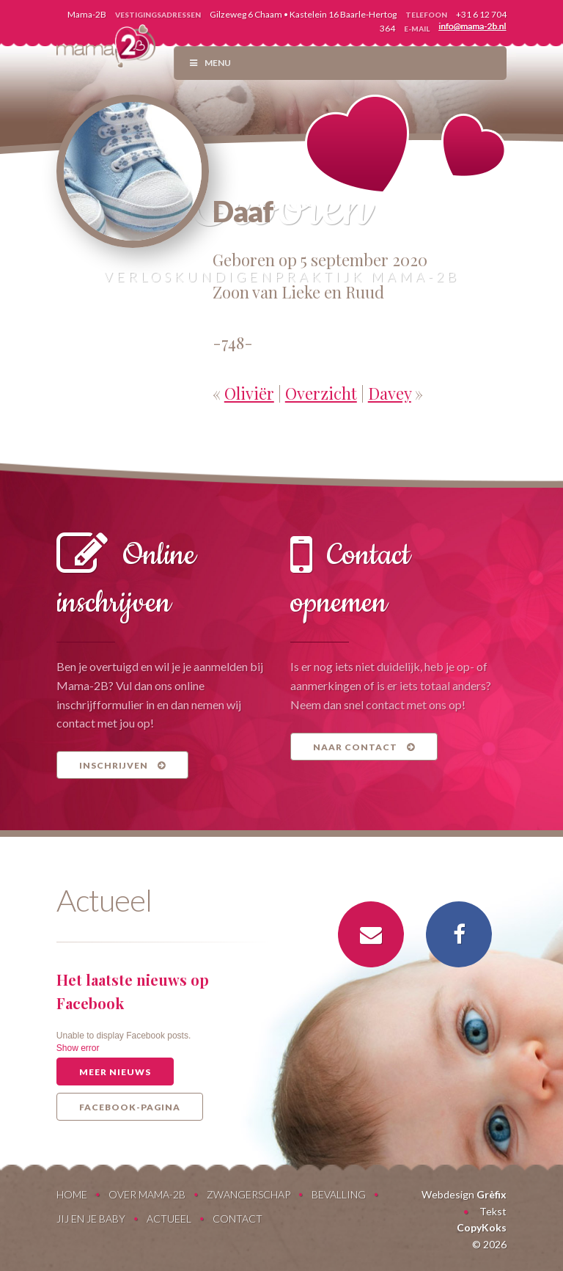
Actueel (169, 1218)
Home (71, 1194)
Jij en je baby (90, 1218)
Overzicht (321, 393)
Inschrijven (122, 765)
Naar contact (364, 746)
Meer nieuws (115, 1071)
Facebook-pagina (129, 1107)
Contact (237, 1218)
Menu (210, 62)
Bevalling (339, 1194)
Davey (389, 393)
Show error (78, 1048)
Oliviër (249, 393)
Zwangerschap (248, 1194)
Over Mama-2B (146, 1194)
